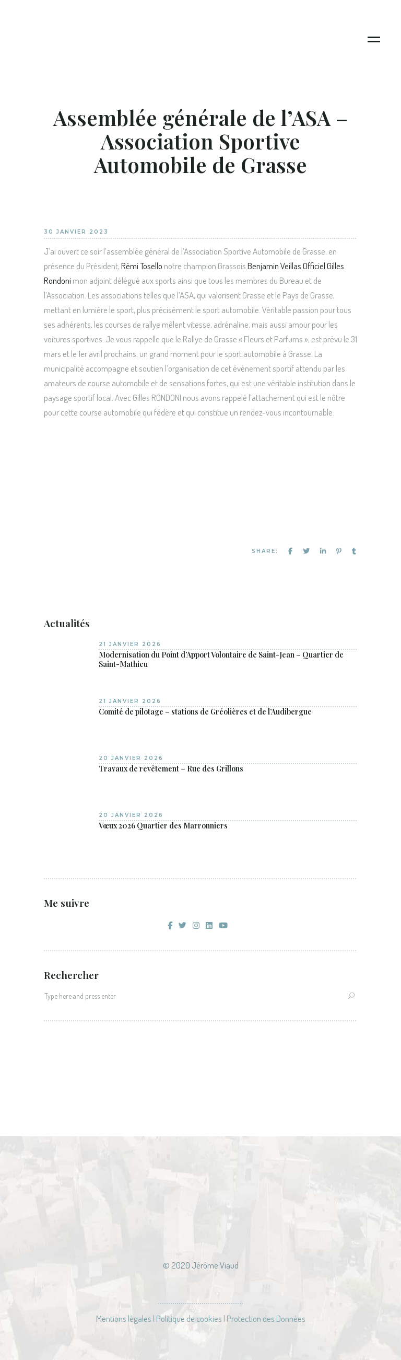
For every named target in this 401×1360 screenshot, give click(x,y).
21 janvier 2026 (130, 644)
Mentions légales (123, 1318)
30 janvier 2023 (76, 231)
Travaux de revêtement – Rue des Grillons (171, 769)
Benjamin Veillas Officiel (286, 265)
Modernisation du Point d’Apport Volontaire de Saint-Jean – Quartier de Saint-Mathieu (221, 659)
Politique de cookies (189, 1318)
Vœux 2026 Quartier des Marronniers (163, 826)
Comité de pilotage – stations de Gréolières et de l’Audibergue (205, 712)
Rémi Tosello (141, 265)
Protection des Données (266, 1318)
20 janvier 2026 (131, 758)
